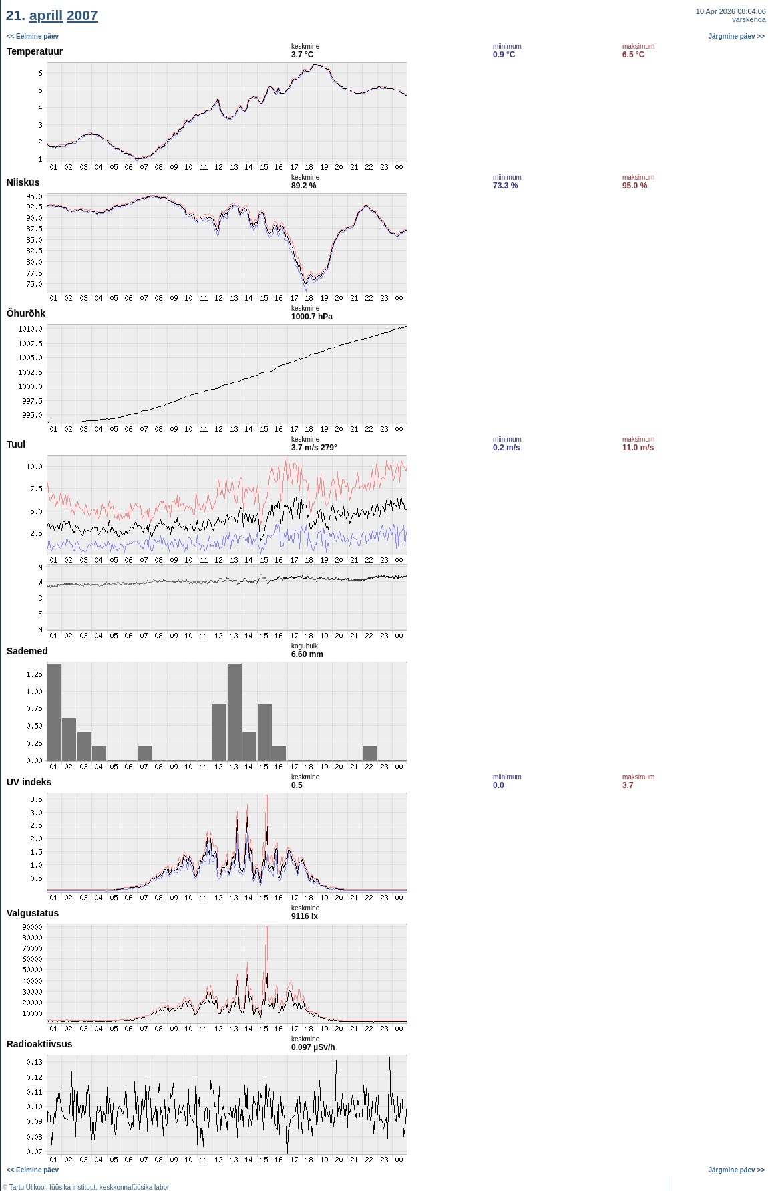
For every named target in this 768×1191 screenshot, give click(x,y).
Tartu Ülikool (27, 1187)
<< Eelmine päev (33, 36)
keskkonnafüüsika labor (135, 1187)
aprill (46, 15)
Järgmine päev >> (737, 36)
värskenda (749, 19)
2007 (82, 15)
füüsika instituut (72, 1187)
